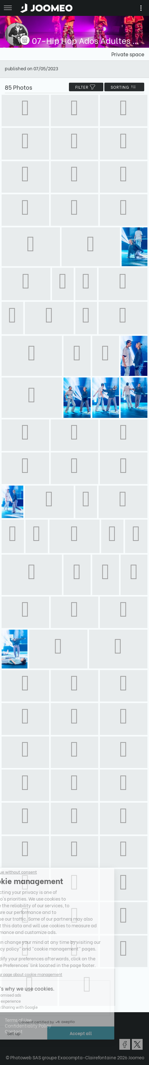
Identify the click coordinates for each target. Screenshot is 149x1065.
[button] (17, 1032)
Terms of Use (18, 1019)
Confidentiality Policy (28, 1025)
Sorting (124, 87)
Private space (127, 54)
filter (86, 87)
